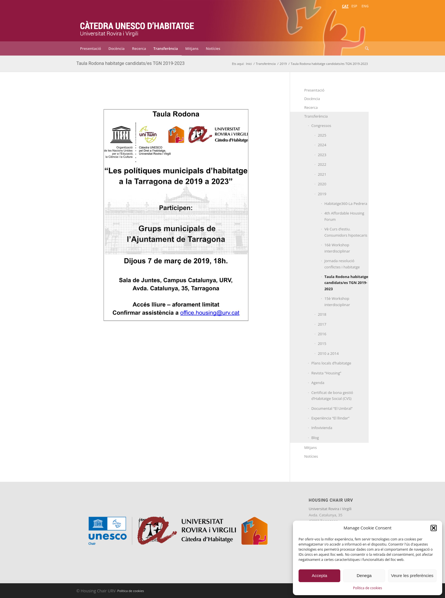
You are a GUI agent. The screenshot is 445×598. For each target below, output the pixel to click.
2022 (322, 164)
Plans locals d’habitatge (331, 363)
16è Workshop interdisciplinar (337, 247)
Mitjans (310, 447)
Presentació (314, 90)
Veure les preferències (412, 575)
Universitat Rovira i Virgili (330, 508)
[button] (433, 528)
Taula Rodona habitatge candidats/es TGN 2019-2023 (130, 63)
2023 (322, 154)
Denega (364, 575)
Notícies (311, 456)
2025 (322, 135)
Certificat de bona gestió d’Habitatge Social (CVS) (332, 395)
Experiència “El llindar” (330, 418)
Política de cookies (367, 588)
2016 (322, 333)
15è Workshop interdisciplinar (337, 301)
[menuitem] (345, 5)
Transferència (316, 116)
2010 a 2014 (328, 353)
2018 (322, 314)
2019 (322, 193)
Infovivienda (321, 427)
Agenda (317, 382)
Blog (315, 437)
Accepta (319, 575)
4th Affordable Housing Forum (344, 216)
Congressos (321, 125)
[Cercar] (365, 48)
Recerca (311, 107)
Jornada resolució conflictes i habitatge (342, 263)
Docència (312, 98)
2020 (322, 183)
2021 (322, 174)
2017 (322, 324)
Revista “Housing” (326, 373)
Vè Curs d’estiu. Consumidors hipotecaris (345, 231)
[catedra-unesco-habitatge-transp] (137, 24)
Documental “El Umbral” (332, 408)
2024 (322, 144)
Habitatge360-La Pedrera (345, 203)
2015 (322, 343)
